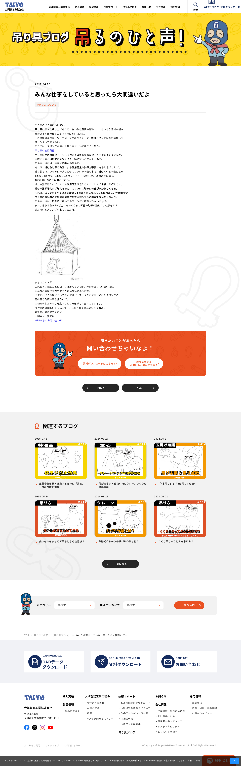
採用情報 (195, 710)
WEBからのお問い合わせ (48, 320)
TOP (26, 645)
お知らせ (161, 710)
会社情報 (161, 718)
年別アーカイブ (110, 615)
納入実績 (68, 710)
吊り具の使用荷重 (45, 150)
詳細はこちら (193, 760)
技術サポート (126, 710)
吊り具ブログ (126, 746)
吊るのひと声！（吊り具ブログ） (52, 645)
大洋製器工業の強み (97, 710)
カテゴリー (44, 615)
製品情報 (68, 718)
